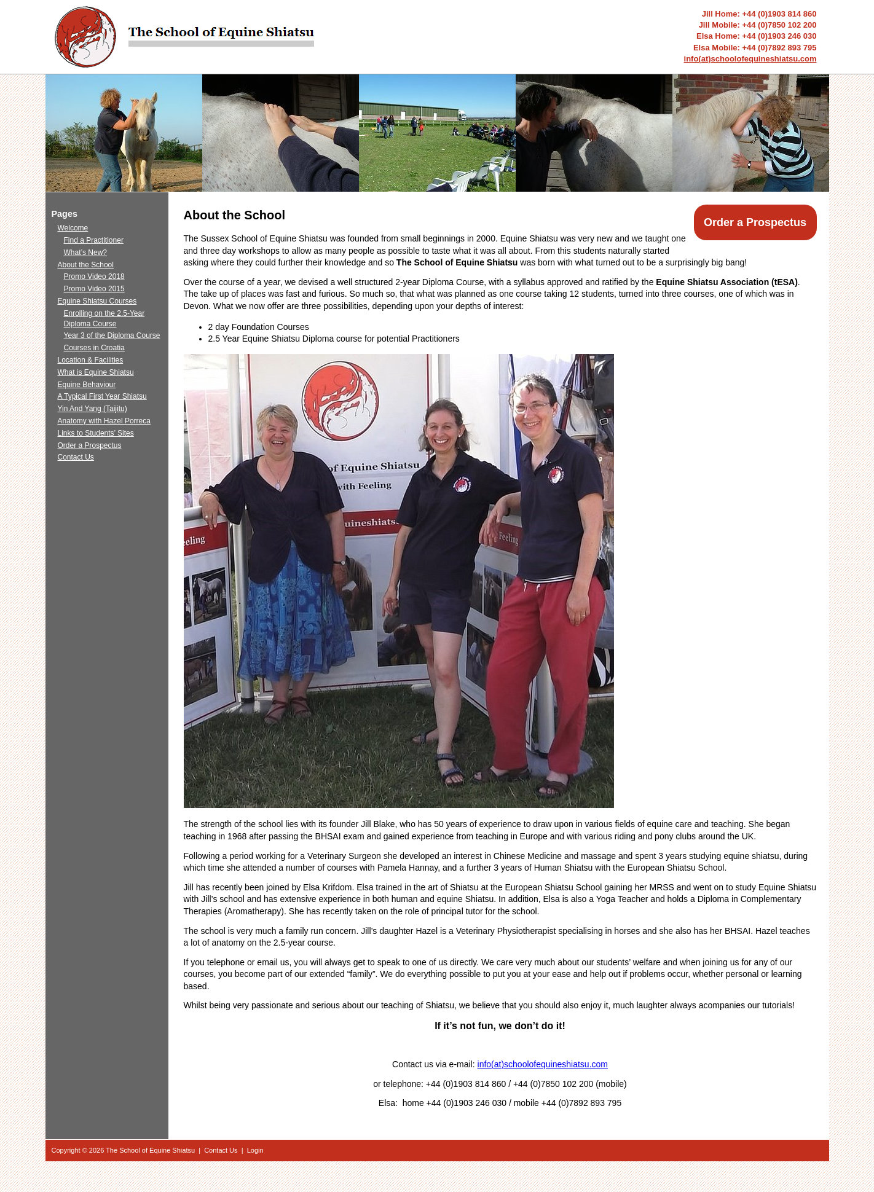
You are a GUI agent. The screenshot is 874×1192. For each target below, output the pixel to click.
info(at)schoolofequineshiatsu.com (750, 58)
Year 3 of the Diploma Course (112, 335)
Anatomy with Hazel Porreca (104, 421)
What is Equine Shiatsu (96, 372)
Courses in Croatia (94, 347)
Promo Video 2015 (94, 288)
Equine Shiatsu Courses (97, 301)
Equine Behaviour (87, 384)
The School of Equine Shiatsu (150, 1150)
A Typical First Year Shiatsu (102, 396)
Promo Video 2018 (94, 276)
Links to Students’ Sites (96, 433)
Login (255, 1150)
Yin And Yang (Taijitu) (92, 408)
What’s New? (85, 252)
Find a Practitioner (94, 240)
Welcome (73, 228)
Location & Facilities (91, 360)
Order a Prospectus (755, 222)
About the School (86, 265)
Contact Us (76, 457)
